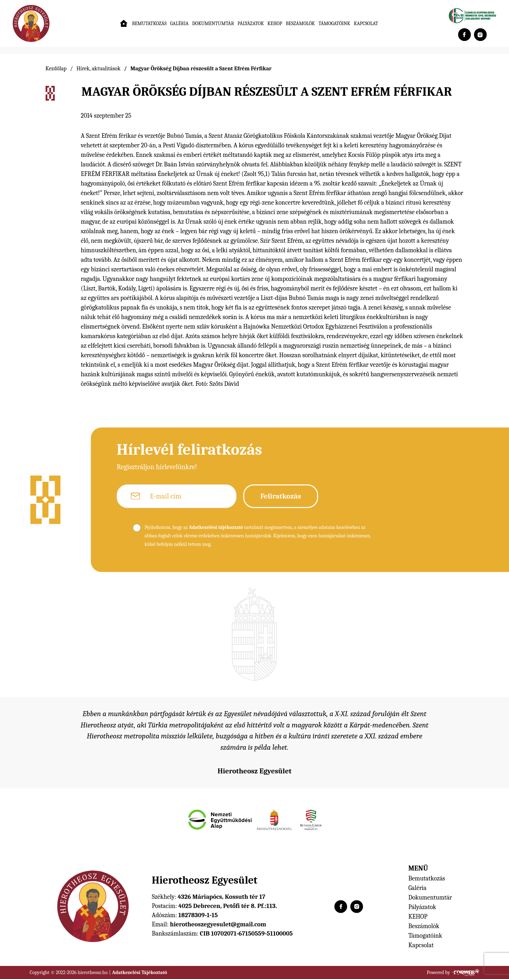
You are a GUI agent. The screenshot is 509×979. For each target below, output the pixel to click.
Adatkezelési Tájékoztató (139, 972)
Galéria (179, 23)
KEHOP (275, 23)
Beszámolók (300, 23)
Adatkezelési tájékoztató (216, 527)
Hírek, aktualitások (98, 68)
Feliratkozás (280, 496)
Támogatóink (334, 23)
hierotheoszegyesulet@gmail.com (218, 924)
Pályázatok (251, 23)
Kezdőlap (56, 68)
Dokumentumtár (213, 23)
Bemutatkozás (149, 23)
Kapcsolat (366, 23)
